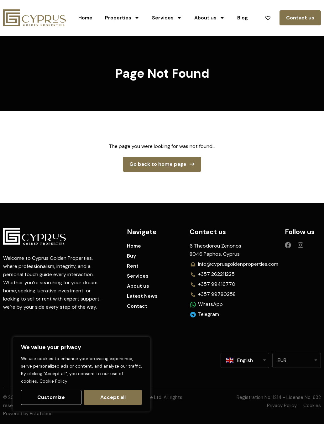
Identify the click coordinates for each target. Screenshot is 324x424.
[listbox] (296, 360)
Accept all (113, 397)
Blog (242, 17)
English (239, 360)
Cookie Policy (53, 381)
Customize (51, 397)
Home (85, 17)
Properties (122, 18)
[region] (81, 374)
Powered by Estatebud (28, 414)
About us (209, 18)
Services (167, 18)
